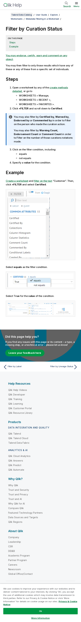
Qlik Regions (15, 521)
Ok (40, 611)
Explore (54, 14)
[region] (40, 603)
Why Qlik (13, 485)
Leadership (14, 541)
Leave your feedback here (25, 352)
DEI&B (11, 551)
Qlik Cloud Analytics (19, 456)
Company (13, 537)
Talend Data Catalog (21, 14)
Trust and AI (15, 499)
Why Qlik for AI (16, 503)
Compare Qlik (16, 508)
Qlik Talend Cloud (18, 438)
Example (13, 46)
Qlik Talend (14, 433)
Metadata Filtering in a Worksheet (42, 18)
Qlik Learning (15, 403)
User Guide (41, 14)
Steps (12, 42)
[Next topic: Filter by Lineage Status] (60, 367)
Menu (76, 6)
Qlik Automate (16, 469)
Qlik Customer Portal (20, 408)
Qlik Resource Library (20, 412)
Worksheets (17, 18)
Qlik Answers (15, 460)
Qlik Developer (16, 394)
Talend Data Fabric (18, 442)
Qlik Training (15, 399)
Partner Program (17, 560)
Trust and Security (18, 489)
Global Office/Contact (20, 573)
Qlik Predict (14, 465)
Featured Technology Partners (25, 512)
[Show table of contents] (6, 15)
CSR (10, 546)
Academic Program (19, 555)
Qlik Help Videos (17, 390)
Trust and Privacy (18, 494)
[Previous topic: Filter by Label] (21, 367)
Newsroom (14, 569)
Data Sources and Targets (23, 517)
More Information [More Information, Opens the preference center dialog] (40, 618)
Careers (12, 564)
